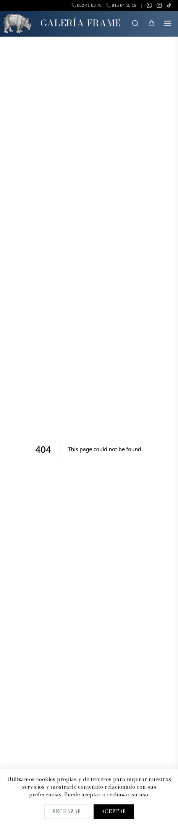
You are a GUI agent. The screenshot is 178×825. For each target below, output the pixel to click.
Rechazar (66, 811)
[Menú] (167, 23)
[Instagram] (159, 5)
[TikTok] (169, 5)
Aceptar (113, 811)
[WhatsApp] (149, 5)
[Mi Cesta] (151, 23)
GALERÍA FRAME (80, 23)
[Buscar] (135, 23)
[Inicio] (17, 23)
